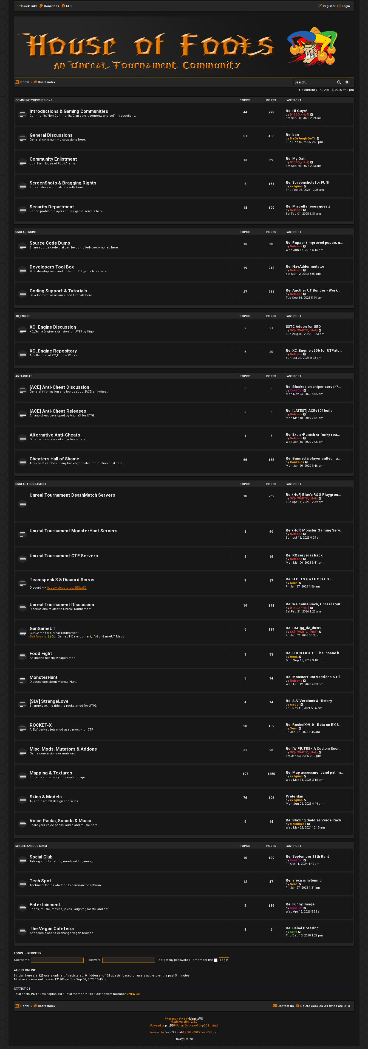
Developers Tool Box (52, 267)
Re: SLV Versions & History (309, 701)
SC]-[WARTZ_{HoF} (304, 330)
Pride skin (294, 796)
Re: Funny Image (300, 904)
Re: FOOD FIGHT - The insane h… (314, 653)
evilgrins (296, 186)
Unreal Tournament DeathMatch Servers (72, 495)
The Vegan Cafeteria (52, 928)
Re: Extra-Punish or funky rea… (313, 434)
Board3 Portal (173, 1032)
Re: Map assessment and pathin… (315, 772)
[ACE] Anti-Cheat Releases (58, 411)
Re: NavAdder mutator (305, 266)
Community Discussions (33, 100)
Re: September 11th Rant (307, 856)
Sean (294, 583)
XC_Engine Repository (53, 351)
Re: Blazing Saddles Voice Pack (313, 820)
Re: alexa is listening (304, 880)
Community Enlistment (53, 159)
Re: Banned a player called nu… (313, 458)
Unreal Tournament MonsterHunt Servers (73, 530)
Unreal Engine (25, 232)
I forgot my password (173, 960)
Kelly (293, 932)
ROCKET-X (41, 725)
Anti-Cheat (23, 376)
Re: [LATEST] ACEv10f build (309, 411)
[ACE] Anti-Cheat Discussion (59, 387)
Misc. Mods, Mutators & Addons (63, 749)
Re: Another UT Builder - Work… (313, 290)
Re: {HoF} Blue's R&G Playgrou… (313, 495)
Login (18, 953)
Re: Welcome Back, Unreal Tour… (314, 604)
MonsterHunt (44, 677)
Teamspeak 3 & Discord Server (62, 579)
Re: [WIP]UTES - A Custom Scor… (313, 748)
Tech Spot (40, 880)
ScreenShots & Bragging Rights (63, 183)
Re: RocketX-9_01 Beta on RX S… (313, 725)
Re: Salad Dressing (302, 928)
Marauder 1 (298, 824)
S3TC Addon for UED (303, 327)
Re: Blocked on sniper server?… (313, 387)
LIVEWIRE (133, 994)
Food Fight (41, 653)
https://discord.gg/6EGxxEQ (67, 587)
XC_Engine (22, 316)
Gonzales (297, 462)
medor (294, 704)
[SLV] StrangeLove (49, 701)
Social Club (41, 857)
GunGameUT (43, 628)
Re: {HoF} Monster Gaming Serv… (314, 530)
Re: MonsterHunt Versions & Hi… (314, 677)
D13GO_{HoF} (299, 114)
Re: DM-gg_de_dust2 (303, 628)
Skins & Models (46, 796)
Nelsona (296, 210)
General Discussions (51, 135)
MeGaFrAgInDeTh (303, 138)
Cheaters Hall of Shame (54, 458)
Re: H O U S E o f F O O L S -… (310, 579)
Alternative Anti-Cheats (55, 435)
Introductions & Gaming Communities (69, 111)
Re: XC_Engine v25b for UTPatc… (314, 350)
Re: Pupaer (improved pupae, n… (314, 242)
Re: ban (292, 135)
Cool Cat (296, 390)
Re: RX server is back (304, 555)
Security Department (52, 206)
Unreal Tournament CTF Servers (64, 555)
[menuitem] (49, 6)
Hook (294, 657)
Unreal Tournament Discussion (62, 604)
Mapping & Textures (51, 773)
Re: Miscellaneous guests (308, 206)
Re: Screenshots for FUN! (307, 182)
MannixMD (196, 1018)
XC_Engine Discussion (53, 327)
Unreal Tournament (30, 484)
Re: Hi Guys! (296, 111)
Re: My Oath (296, 158)
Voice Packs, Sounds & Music (60, 820)
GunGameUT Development (69, 636)
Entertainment (45, 904)
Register (34, 953)
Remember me (204, 960)
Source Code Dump (50, 243)
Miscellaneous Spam (31, 845)
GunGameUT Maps (108, 636)
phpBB (169, 1025)
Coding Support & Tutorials (58, 290)
